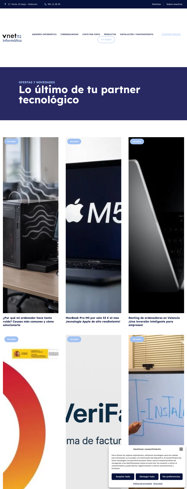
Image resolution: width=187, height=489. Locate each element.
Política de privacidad (142, 483)
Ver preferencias (171, 476)
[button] (181, 449)
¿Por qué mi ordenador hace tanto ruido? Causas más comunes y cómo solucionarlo (28, 321)
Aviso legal (157, 483)
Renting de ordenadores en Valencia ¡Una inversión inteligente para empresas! (154, 321)
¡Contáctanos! (171, 34)
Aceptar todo (123, 476)
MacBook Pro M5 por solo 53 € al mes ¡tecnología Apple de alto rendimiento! (93, 319)
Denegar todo (147, 476)
